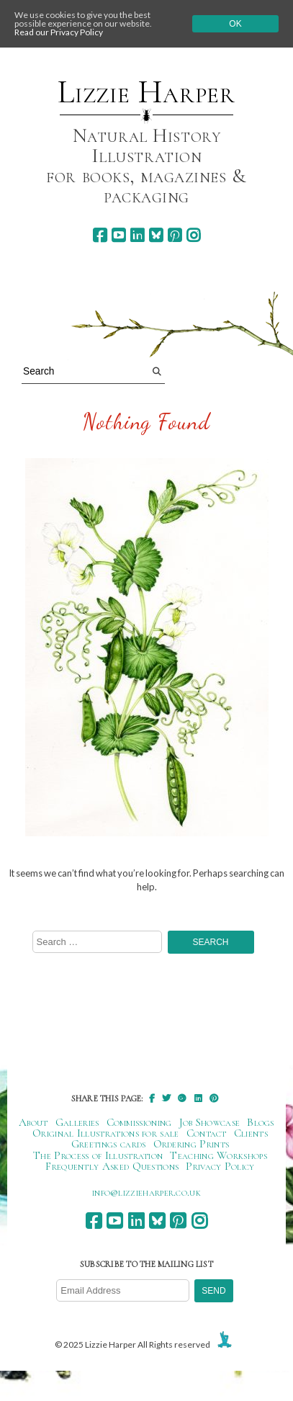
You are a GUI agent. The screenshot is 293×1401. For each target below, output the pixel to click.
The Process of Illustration (98, 1155)
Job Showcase (209, 1122)
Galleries (77, 1122)
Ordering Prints (191, 1143)
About (33, 1122)
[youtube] (118, 235)
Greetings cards (108, 1143)
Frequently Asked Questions (112, 1166)
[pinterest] (174, 235)
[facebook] (100, 235)
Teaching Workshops (218, 1155)
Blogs (260, 1122)
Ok (235, 24)
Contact (206, 1133)
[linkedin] (137, 235)
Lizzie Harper (146, 92)
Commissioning (139, 1122)
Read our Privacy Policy (58, 32)
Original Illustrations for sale (105, 1133)
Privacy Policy (220, 1166)
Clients (251, 1133)
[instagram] (193, 235)
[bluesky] (156, 235)
